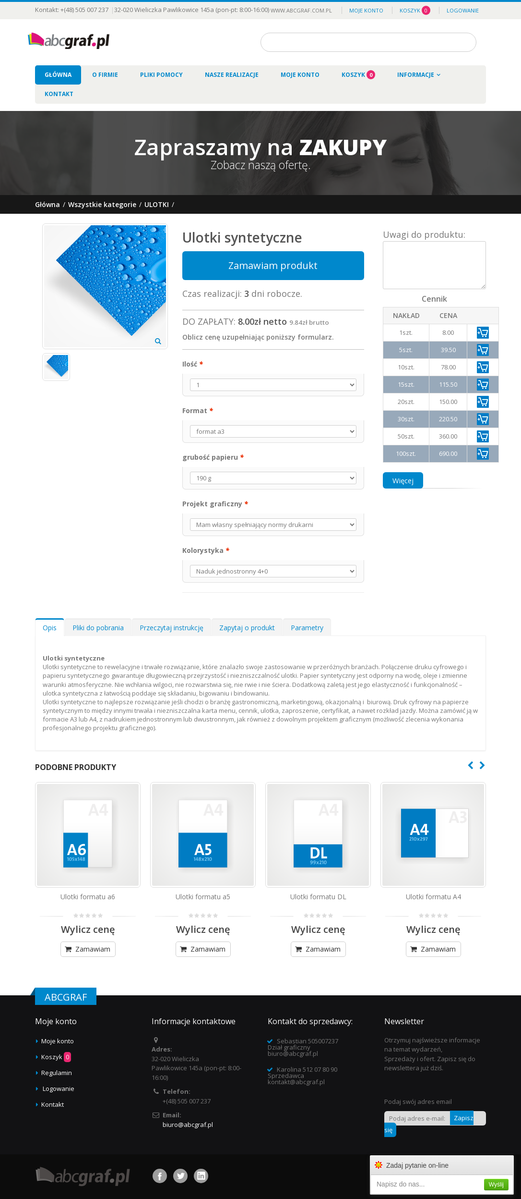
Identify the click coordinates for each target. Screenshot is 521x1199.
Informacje (415, 75)
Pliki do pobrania (98, 627)
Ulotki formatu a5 (203, 896)
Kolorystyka (205, 550)
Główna (47, 204)
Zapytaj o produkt (247, 627)
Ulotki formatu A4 (433, 896)
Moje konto (366, 10)
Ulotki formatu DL (318, 896)
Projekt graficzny (215, 503)
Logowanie (463, 10)
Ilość (192, 363)
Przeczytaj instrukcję (171, 627)
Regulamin (56, 1072)
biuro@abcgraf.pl (188, 1124)
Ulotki (156, 204)
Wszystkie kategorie (102, 204)
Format (197, 410)
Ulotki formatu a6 (87, 896)
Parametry (307, 627)
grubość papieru (213, 457)
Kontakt (52, 1104)
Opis (50, 627)
